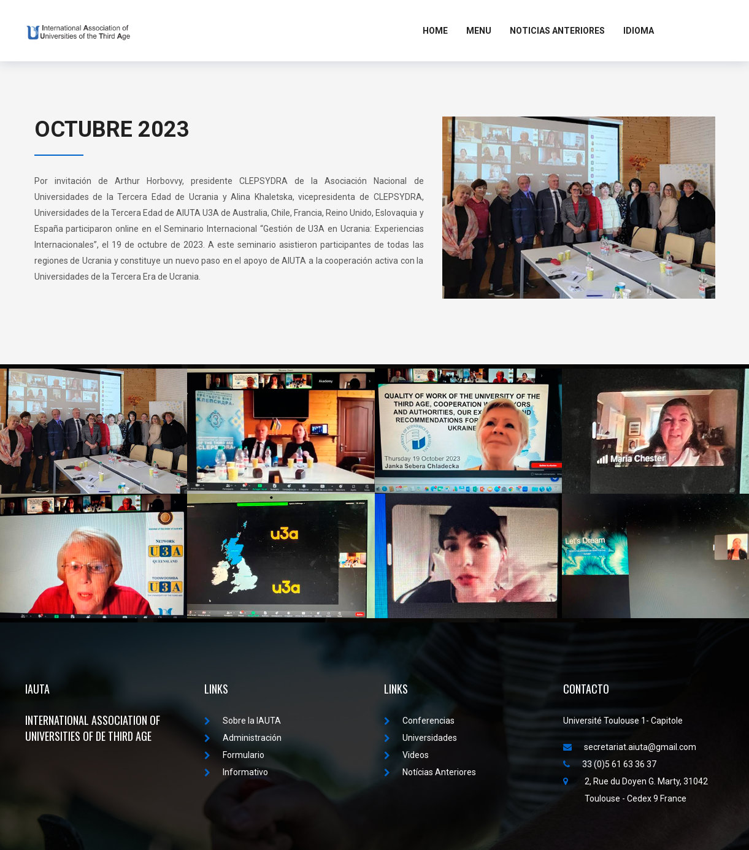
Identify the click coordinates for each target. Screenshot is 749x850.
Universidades (420, 738)
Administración (243, 738)
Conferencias (419, 721)
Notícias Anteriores (430, 772)
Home (435, 31)
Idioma (638, 31)
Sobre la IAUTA (242, 721)
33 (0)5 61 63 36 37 (609, 764)
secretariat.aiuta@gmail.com (629, 747)
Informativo (236, 772)
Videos (406, 755)
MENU (478, 31)
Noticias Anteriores (557, 31)
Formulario (234, 755)
